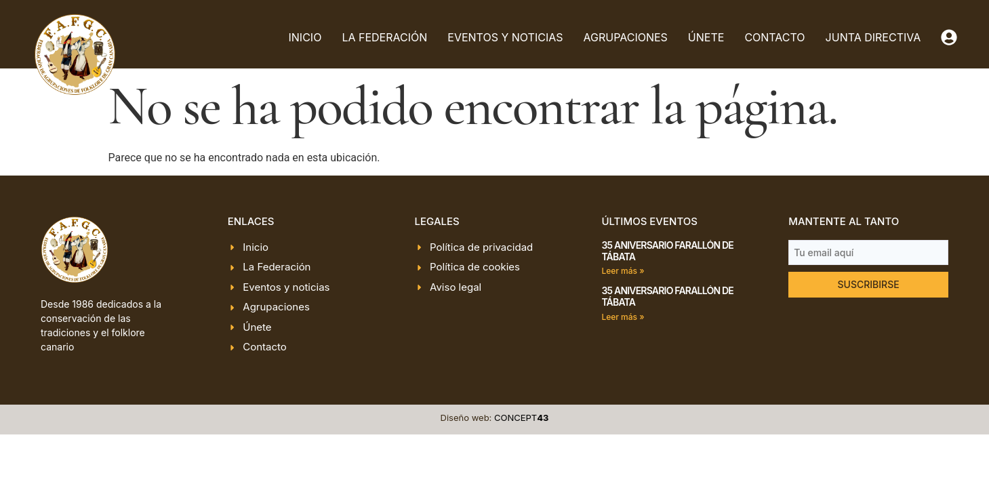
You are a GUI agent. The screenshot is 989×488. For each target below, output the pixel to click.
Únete (706, 37)
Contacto (774, 37)
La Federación (384, 37)
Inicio (305, 37)
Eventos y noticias (505, 37)
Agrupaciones (626, 37)
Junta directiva (873, 37)
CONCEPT (521, 417)
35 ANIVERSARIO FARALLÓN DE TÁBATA (667, 250)
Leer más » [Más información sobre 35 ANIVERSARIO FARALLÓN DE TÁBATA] (622, 271)
